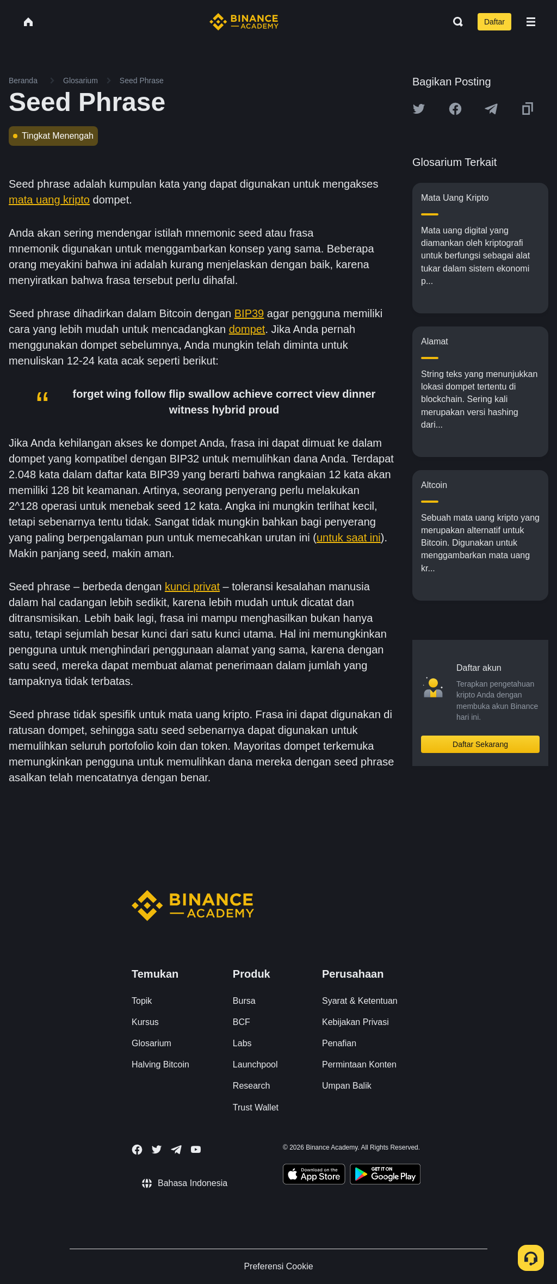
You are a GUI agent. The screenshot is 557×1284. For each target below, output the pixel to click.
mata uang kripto (49, 200)
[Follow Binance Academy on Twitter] (156, 1149)
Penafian (339, 1043)
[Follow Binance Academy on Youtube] (195, 1149)
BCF (241, 1022)
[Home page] (243, 21)
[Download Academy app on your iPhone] (314, 1176)
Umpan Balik (347, 1085)
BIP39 (249, 313)
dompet (247, 329)
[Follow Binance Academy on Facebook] (137, 1149)
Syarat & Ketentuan (360, 1000)
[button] (530, 21)
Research (251, 1085)
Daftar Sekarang (480, 744)
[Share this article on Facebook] (455, 108)
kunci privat (192, 586)
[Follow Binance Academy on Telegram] (176, 1150)
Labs (242, 1043)
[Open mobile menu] (531, 22)
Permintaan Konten (359, 1064)
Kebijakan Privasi (355, 1022)
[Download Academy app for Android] (385, 1176)
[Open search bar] (455, 22)
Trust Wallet (255, 1107)
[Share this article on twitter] (418, 108)
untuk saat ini (349, 538)
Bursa (244, 1000)
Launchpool (255, 1064)
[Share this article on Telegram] (491, 108)
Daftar (494, 21)
